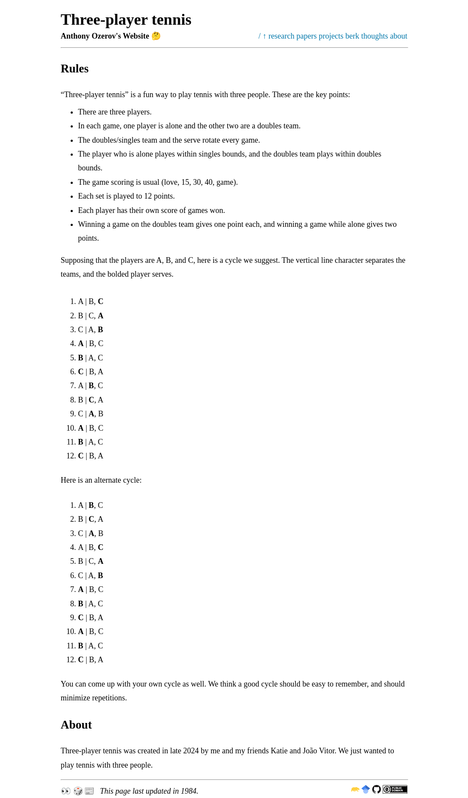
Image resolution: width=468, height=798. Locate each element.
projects (331, 36)
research (282, 36)
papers (306, 36)
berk (352, 36)
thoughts (374, 36)
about (398, 36)
